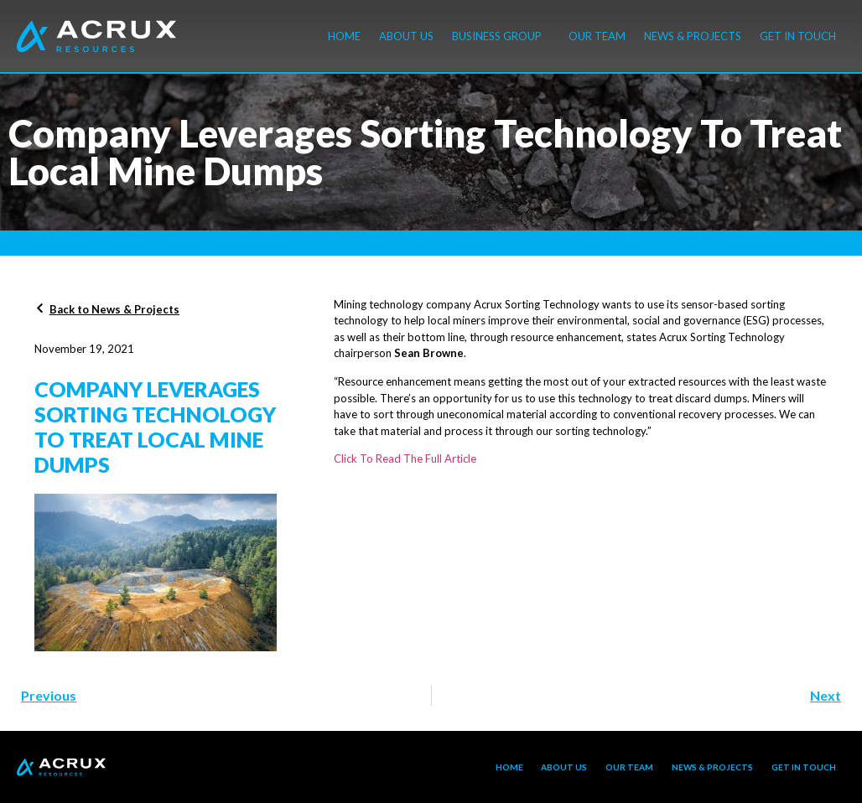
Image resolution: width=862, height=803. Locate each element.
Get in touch (798, 36)
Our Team (597, 36)
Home (344, 36)
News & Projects (692, 36)
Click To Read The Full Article (405, 458)
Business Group (501, 36)
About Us (406, 36)
